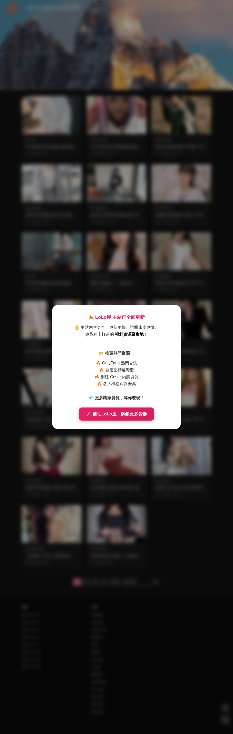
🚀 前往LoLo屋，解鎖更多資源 (116, 414)
